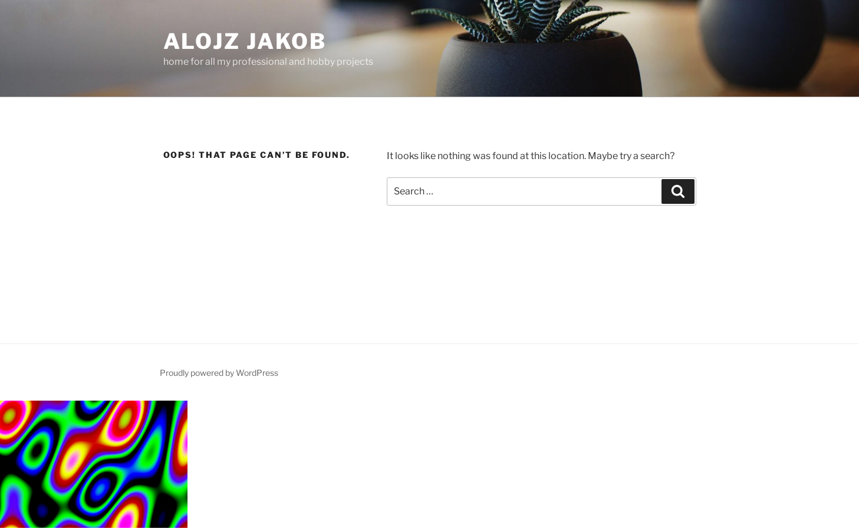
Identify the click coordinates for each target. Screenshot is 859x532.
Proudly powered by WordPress (219, 373)
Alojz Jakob (245, 41)
